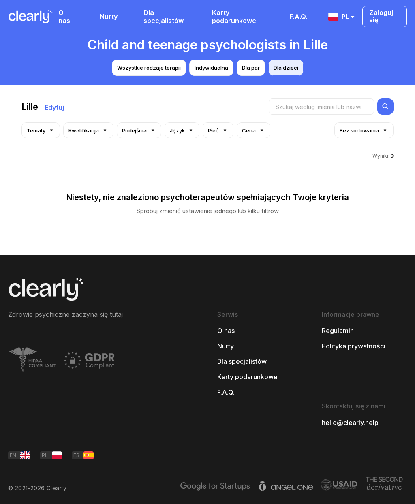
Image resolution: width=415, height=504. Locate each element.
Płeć (218, 130)
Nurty (109, 17)
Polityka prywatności (353, 346)
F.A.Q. (298, 17)
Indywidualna (211, 67)
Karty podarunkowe (234, 17)
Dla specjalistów (163, 17)
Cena (253, 130)
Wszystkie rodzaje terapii (149, 67)
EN (20, 455)
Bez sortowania (364, 130)
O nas (64, 17)
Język (182, 130)
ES (83, 455)
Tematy (41, 130)
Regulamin (338, 330)
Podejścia (139, 130)
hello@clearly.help (350, 422)
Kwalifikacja (88, 130)
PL (342, 17)
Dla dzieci (286, 67)
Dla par (251, 67)
